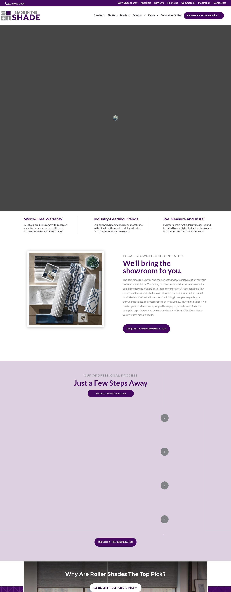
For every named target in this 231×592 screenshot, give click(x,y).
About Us (146, 3)
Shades (98, 15)
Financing (172, 3)
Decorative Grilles (170, 15)
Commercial (188, 3)
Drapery (153, 15)
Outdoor (138, 15)
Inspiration (204, 3)
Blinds (123, 15)
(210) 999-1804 (16, 3)
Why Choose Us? (127, 3)
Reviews (159, 3)
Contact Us (220, 3)
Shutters (113, 15)
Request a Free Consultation (146, 328)
